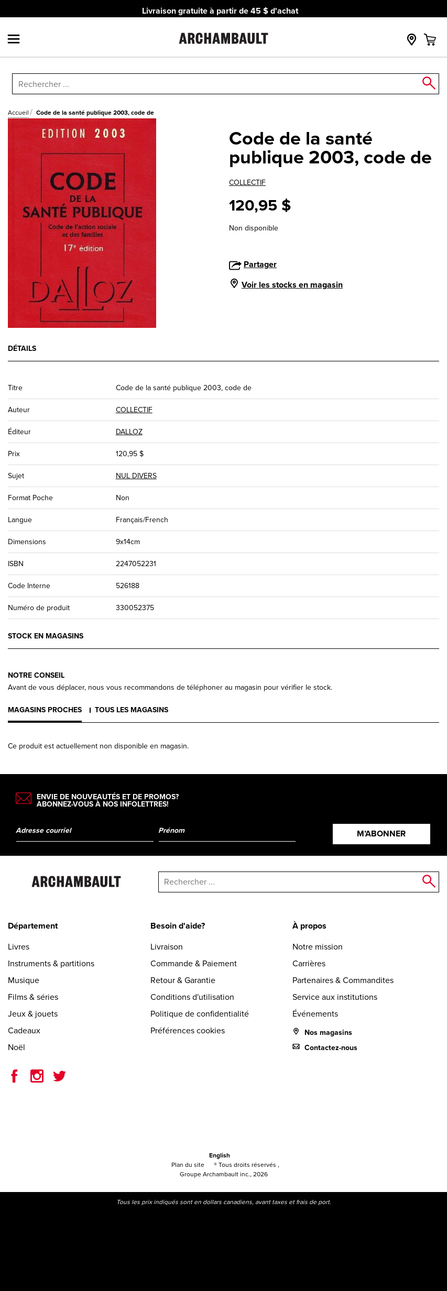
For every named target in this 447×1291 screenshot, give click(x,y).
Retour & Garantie (182, 980)
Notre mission (317, 947)
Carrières (308, 963)
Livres (18, 947)
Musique (23, 980)
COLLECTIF (247, 182)
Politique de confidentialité (199, 1014)
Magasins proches (45, 709)
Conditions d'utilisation (192, 997)
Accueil (18, 112)
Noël (16, 1047)
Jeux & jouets (33, 1014)
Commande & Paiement (193, 963)
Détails (22, 348)
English (219, 1155)
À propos (309, 926)
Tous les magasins (131, 709)
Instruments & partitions (51, 963)
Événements (315, 1014)
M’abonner (381, 833)
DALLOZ (129, 431)
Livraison (166, 947)
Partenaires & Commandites (343, 980)
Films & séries (33, 997)
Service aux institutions (334, 997)
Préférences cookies (187, 1030)
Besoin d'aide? (177, 926)
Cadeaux (24, 1030)
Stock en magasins (45, 636)
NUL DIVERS (136, 475)
